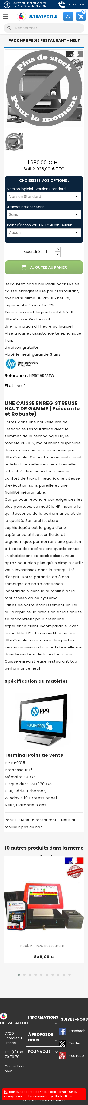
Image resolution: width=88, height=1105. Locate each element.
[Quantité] (49, 252)
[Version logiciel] (44, 196)
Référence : (16, 375)
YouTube (62, 1055)
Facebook (62, 1031)
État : (10, 385)
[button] (19, 974)
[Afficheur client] (44, 214)
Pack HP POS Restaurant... (44, 945)
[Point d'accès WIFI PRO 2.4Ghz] (44, 232)
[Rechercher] (44, 28)
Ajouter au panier (44, 267)
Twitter (62, 1043)
